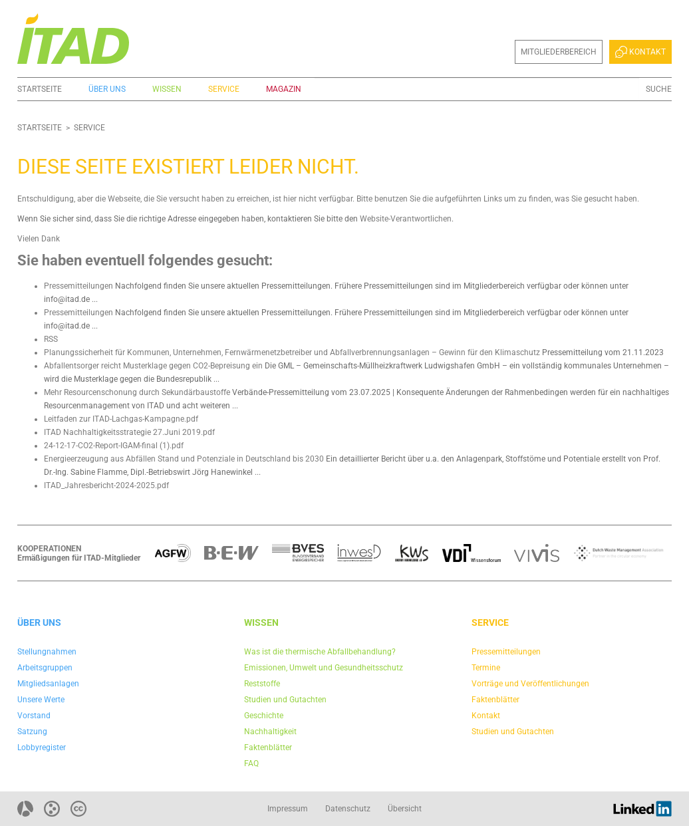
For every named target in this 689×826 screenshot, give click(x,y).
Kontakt (640, 52)
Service (223, 89)
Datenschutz (347, 808)
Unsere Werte (41, 699)
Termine (486, 667)
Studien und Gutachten (285, 699)
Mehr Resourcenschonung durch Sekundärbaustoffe (137, 392)
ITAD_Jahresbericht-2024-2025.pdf (106, 485)
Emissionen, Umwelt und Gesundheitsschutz (323, 667)
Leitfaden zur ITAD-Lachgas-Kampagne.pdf (121, 419)
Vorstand (34, 715)
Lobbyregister (41, 747)
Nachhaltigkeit (270, 731)
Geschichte (263, 715)
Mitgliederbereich (559, 52)
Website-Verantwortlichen (406, 218)
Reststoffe (262, 683)
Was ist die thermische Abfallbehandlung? (320, 651)
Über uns (107, 89)
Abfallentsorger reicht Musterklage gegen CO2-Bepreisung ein (153, 365)
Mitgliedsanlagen (48, 683)
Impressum (287, 808)
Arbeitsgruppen (44, 667)
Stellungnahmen (46, 651)
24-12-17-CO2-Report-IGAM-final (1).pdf (114, 445)
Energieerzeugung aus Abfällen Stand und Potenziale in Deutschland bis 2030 (184, 459)
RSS (51, 339)
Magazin (283, 89)
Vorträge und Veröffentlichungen (530, 683)
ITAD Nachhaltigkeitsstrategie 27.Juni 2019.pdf (129, 432)
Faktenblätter (268, 747)
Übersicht (405, 808)
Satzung (32, 731)
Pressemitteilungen (78, 286)
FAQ (251, 763)
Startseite (39, 89)
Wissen (167, 89)
